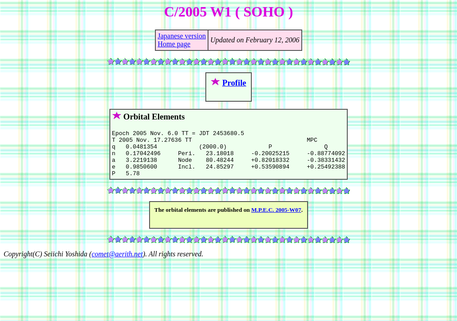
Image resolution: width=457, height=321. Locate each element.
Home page (174, 44)
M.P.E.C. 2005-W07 (276, 219)
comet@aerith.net (117, 263)
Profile (234, 82)
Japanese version (182, 36)
